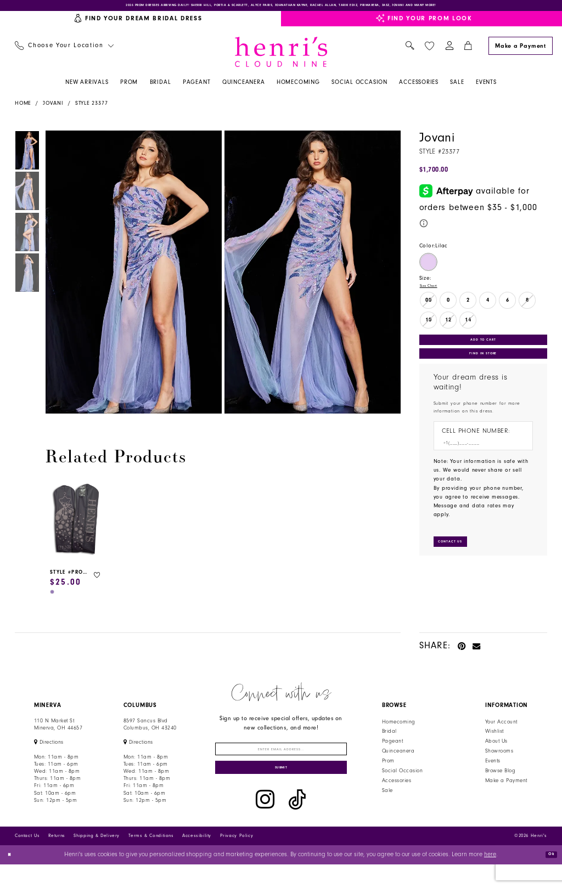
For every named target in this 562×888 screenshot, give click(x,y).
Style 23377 (91, 109)
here (490, 878)
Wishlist (494, 737)
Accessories (396, 786)
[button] (449, 52)
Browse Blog (500, 776)
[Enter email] (281, 759)
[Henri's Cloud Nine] (281, 58)
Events (493, 766)
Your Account (501, 728)
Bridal (389, 737)
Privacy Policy (237, 859)
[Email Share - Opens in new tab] (477, 651)
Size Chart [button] (433, 293)
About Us (496, 747)
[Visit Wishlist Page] (429, 51)
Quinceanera (398, 757)
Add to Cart (483, 351)
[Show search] (409, 52)
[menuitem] (64, 52)
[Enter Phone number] (479, 467)
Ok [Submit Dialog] (548, 877)
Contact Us (27, 859)
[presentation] (76, 526)
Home (23, 109)
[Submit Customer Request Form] (459, 571)
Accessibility (196, 859)
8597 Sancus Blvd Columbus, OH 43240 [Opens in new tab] (150, 730)
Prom (388, 766)
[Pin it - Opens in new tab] (462, 651)
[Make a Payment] (520, 52)
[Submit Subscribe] (281, 788)
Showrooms (499, 757)
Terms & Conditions (151, 859)
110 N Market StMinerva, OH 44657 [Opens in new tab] (58, 730)
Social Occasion (402, 776)
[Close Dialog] (12, 878)
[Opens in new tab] (49, 748)
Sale (387, 796)
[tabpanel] (132, 278)
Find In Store (483, 372)
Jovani (53, 109)
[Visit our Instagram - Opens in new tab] (265, 823)
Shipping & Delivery (97, 859)
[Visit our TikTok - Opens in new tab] (297, 823)
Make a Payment (506, 786)
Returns (56, 859)
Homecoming (398, 728)
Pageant (392, 747)
